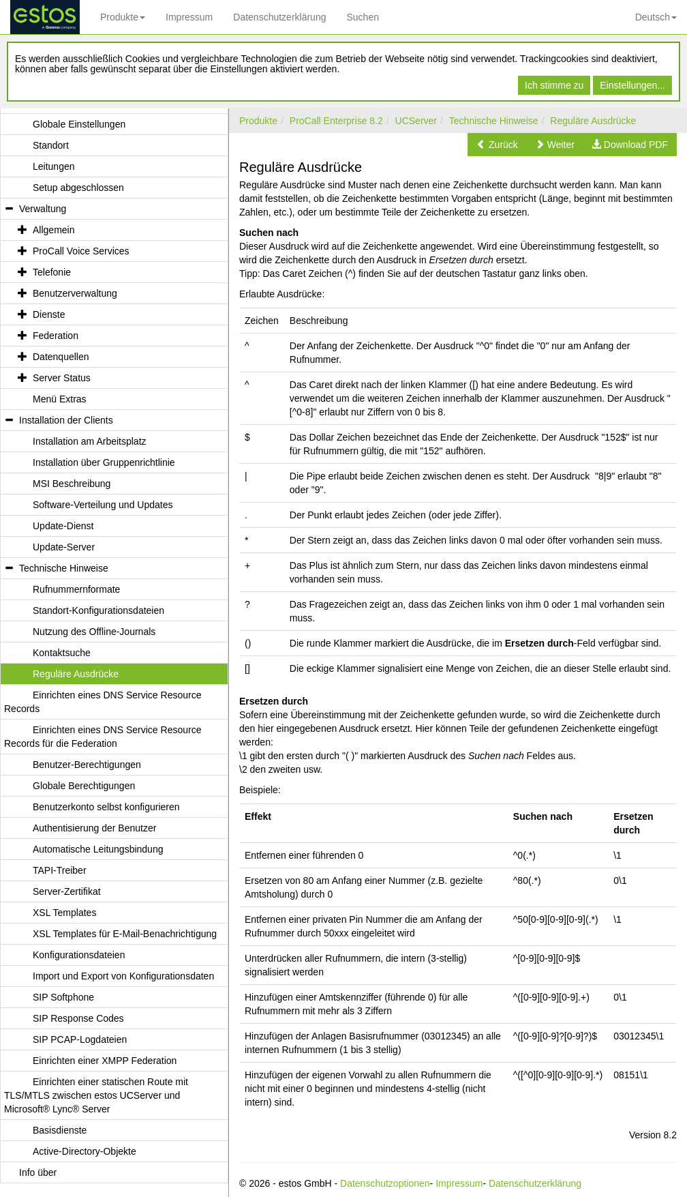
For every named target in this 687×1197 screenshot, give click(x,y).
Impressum (189, 17)
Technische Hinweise (493, 120)
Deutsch (656, 17)
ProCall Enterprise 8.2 (336, 120)
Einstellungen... (632, 85)
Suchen (362, 17)
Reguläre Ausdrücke (593, 120)
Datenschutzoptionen (385, 1183)
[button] (497, 144)
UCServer (416, 120)
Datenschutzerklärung (279, 17)
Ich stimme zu (554, 85)
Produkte (122, 17)
